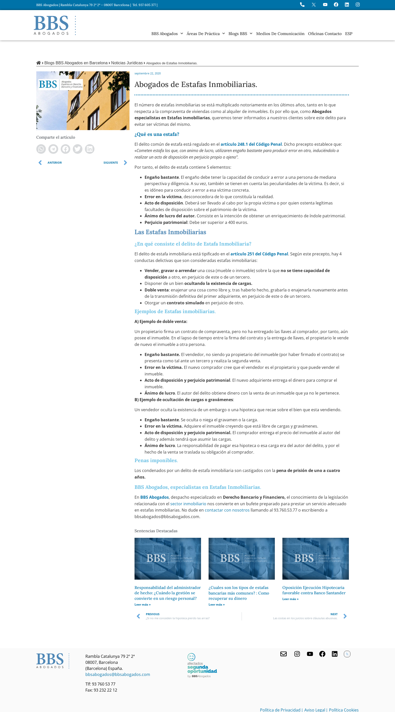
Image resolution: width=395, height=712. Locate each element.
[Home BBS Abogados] (55, 25)
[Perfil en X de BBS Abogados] (314, 5)
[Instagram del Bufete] (357, 4)
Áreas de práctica (206, 33)
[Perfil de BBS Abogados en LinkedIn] (347, 4)
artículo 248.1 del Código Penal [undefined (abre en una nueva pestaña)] (251, 127)
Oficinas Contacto (325, 33)
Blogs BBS (240, 33)
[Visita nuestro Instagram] (297, 637)
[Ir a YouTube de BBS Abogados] (325, 4)
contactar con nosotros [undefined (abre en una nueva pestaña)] (227, 493)
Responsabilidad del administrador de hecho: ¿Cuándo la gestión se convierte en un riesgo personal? (168, 576)
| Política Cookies (342, 693)
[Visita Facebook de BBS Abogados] (336, 4)
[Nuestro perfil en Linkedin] (335, 637)
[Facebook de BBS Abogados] (322, 637)
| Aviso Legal (313, 693)
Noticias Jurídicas (127, 46)
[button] (41, 132)
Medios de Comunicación (280, 33)
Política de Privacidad (280, 693)
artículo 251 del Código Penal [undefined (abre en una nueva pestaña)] (259, 237)
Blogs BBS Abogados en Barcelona (76, 46)
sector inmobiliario (188, 486)
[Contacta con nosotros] (283, 637)
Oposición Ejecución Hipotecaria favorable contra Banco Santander (314, 573)
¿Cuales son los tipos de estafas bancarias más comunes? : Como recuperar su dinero (239, 576)
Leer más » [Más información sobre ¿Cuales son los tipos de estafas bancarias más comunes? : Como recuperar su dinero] (217, 587)
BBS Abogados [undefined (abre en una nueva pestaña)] (154, 480)
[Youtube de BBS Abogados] (310, 637)
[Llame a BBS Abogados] (302, 4)
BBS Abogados (167, 33)
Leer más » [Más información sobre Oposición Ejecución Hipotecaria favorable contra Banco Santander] (290, 582)
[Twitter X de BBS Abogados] (347, 637)
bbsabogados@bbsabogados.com (117, 657)
